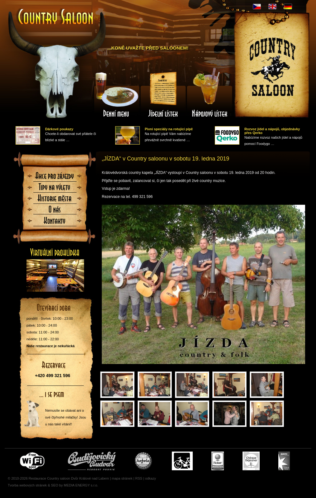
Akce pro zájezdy (55, 177)
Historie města (55, 200)
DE (288, 6)
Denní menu (116, 94)
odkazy (150, 478)
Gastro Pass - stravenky (284, 461)
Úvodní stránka (56, 17)
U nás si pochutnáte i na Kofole (143, 461)
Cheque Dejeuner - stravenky (251, 461)
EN (272, 6)
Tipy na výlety (55, 188)
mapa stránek (122, 478)
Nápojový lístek (209, 94)
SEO (54, 485)
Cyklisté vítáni (182, 461)
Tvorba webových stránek (27, 485)
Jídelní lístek (163, 94)
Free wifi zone (33, 461)
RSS (138, 478)
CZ (257, 6)
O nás (55, 211)
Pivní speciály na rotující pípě (169, 129)
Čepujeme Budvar (92, 461)
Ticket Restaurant (217, 461)
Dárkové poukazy (59, 129)
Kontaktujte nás (55, 222)
